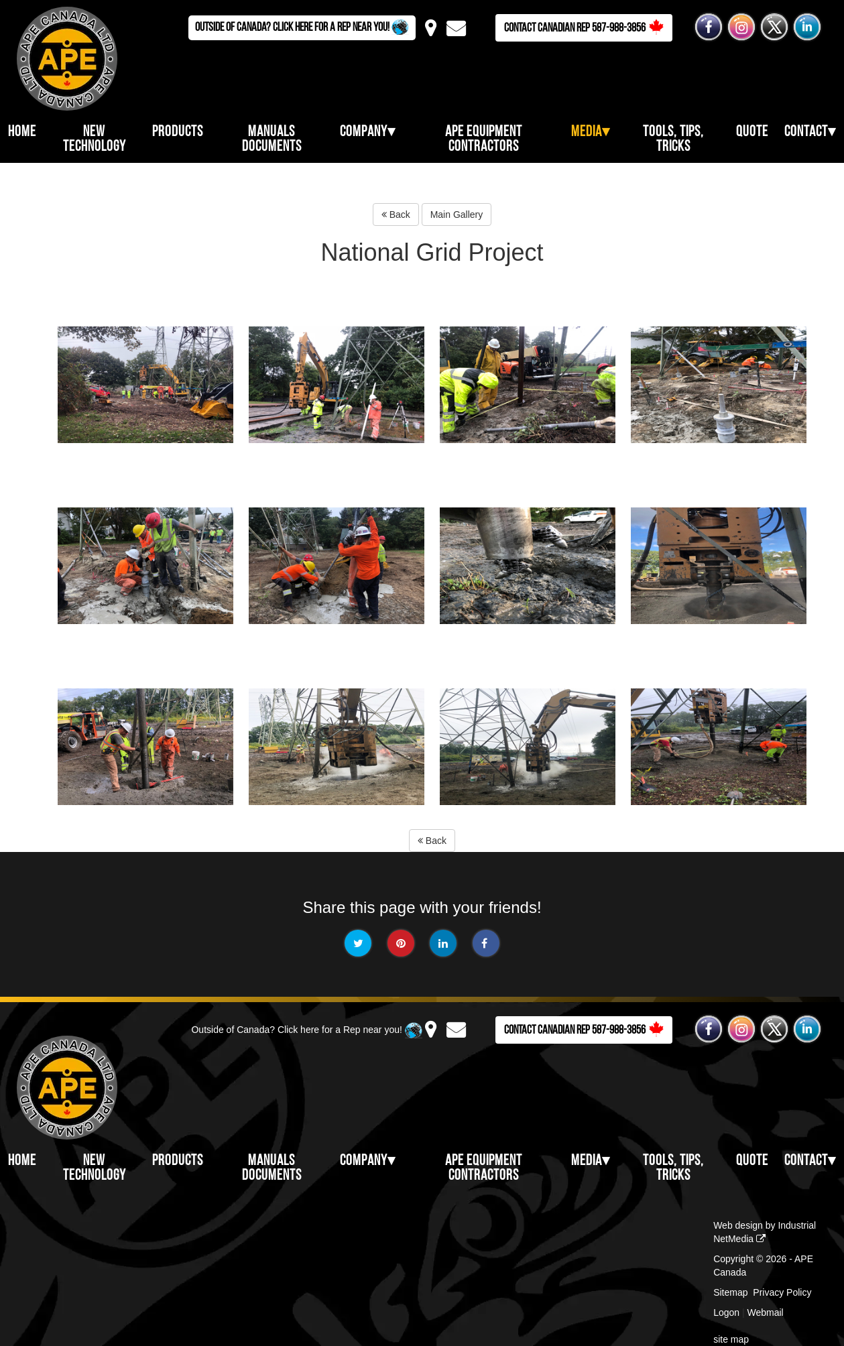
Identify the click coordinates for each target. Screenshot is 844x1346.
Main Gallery (456, 214)
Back (395, 214)
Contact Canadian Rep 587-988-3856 (584, 27)
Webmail (765, 1312)
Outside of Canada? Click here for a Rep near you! (302, 27)
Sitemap (730, 1292)
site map (731, 1339)
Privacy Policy (782, 1292)
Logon (726, 1312)
